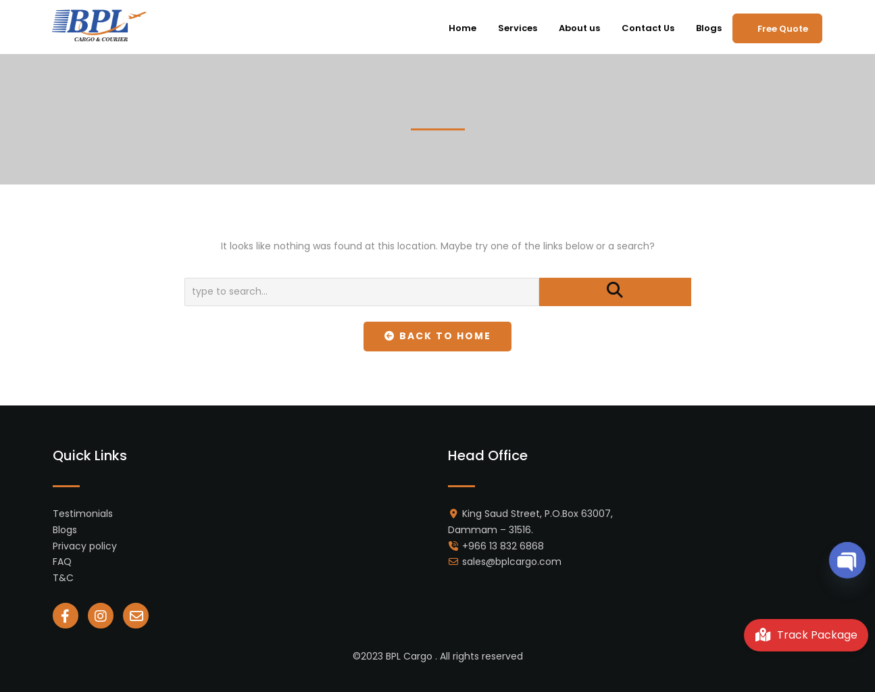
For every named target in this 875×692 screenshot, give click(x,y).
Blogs (709, 28)
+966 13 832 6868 (503, 546)
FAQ (62, 561)
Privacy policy (85, 546)
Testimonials (83, 513)
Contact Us (648, 28)
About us (579, 28)
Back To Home (437, 336)
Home (462, 28)
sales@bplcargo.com (511, 561)
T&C (63, 578)
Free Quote (782, 28)
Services (517, 28)
